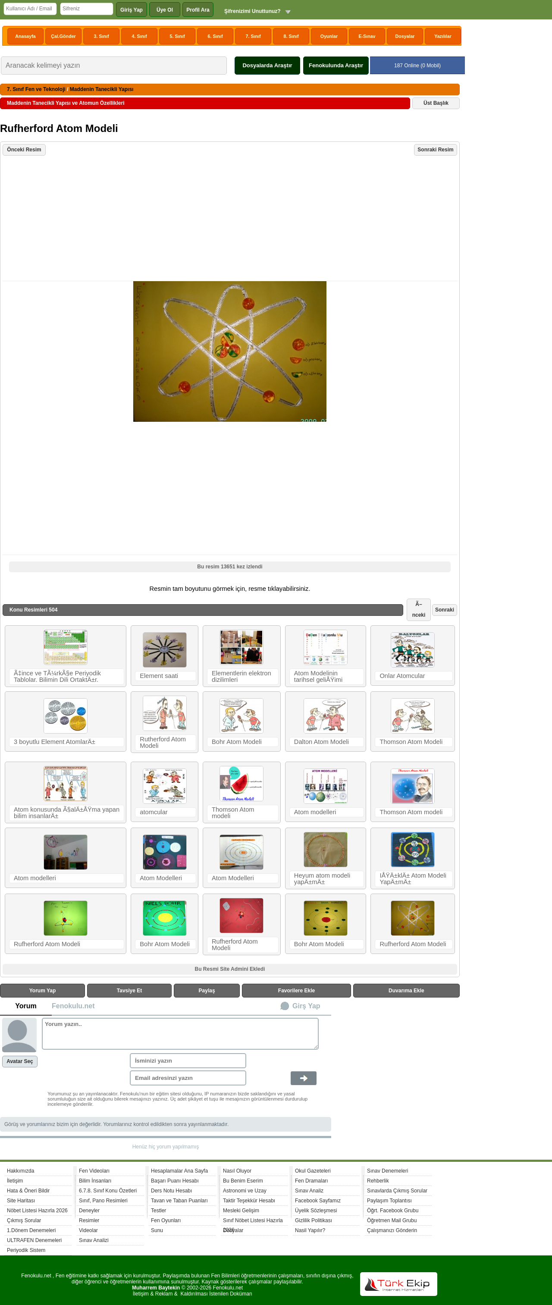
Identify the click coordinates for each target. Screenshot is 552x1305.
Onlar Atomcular (402, 675)
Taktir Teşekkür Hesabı (249, 1201)
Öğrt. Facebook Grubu (392, 1211)
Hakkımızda (20, 1171)
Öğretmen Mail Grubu (392, 1220)
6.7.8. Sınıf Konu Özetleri (108, 1191)
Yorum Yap (42, 991)
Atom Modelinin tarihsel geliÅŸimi (318, 676)
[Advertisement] (231, 219)
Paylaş (207, 991)
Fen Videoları (94, 1171)
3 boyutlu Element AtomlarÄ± (54, 741)
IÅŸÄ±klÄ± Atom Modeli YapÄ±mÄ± (413, 878)
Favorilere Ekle (296, 991)
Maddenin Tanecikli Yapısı (102, 89)
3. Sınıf (101, 36)
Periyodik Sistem (26, 1250)
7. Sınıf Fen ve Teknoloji (36, 89)
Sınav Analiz (309, 1191)
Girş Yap (306, 1006)
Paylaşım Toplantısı (389, 1201)
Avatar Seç (19, 1061)
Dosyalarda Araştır (267, 65)
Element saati (159, 675)
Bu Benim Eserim (243, 1181)
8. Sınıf (291, 36)
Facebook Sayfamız (318, 1201)
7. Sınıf (253, 36)
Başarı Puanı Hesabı (175, 1181)
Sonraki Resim (435, 150)
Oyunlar (329, 36)
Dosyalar (404, 36)
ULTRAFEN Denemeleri (34, 1240)
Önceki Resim (24, 150)
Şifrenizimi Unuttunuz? (252, 11)
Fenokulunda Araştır (336, 65)
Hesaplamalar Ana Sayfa (179, 1171)
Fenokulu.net (73, 1006)
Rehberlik (378, 1181)
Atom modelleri (315, 812)
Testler (158, 1211)
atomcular (153, 812)
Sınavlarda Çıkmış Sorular (397, 1191)
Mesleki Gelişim (241, 1211)
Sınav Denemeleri (387, 1171)
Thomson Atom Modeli (411, 741)
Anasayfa (25, 36)
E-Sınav (366, 36)
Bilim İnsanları (95, 1181)
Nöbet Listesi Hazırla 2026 (37, 1211)
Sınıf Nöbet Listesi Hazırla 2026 (253, 1221)
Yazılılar (443, 36)
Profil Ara (198, 10)
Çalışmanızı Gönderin (392, 1230)
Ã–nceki (419, 609)
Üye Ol (165, 10)
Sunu (157, 1230)
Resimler (89, 1220)
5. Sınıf (177, 36)
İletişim (15, 1181)
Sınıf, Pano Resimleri (103, 1201)
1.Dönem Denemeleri (31, 1230)
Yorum (25, 1006)
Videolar (88, 1230)
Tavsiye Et (129, 991)
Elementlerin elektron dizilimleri (241, 676)
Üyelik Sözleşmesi (316, 1211)
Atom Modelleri (161, 878)
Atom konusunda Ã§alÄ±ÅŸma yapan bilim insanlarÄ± (66, 812)
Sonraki (444, 610)
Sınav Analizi (94, 1240)
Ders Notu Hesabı (171, 1191)
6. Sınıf (215, 36)
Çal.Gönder (63, 36)
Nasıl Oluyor (237, 1171)
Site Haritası (21, 1201)
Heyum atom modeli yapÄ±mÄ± (322, 878)
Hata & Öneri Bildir (28, 1191)
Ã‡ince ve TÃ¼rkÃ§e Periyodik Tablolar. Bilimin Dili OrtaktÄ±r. (57, 676)
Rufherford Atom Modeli (47, 944)
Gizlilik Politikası (313, 1220)
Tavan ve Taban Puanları (179, 1201)
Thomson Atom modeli (233, 812)
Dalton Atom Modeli (321, 741)
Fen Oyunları (166, 1220)
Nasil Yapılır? (310, 1230)
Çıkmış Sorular (24, 1220)
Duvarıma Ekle (406, 991)
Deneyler (89, 1211)
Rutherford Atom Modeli (163, 742)
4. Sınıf (139, 36)
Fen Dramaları (311, 1181)
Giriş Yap (131, 10)
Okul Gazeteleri (313, 1171)
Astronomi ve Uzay (245, 1191)
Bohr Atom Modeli (237, 741)
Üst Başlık (435, 103)
